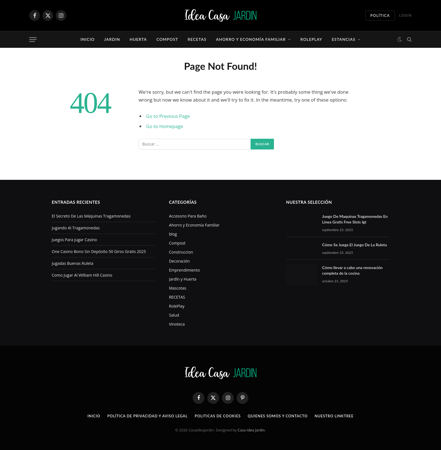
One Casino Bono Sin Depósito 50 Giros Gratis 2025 (99, 251)
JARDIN (112, 39)
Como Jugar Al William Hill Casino (82, 275)
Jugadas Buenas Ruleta (72, 263)
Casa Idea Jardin (251, 430)
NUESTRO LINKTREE (334, 416)
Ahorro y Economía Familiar (251, 39)
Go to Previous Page (168, 116)
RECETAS (197, 39)
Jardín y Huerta (183, 279)
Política (380, 15)
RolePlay (311, 39)
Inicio (87, 39)
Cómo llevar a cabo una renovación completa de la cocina (352, 270)
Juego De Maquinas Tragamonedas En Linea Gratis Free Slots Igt (355, 219)
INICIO (93, 416)
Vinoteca (177, 324)
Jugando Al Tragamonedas (76, 227)
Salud (174, 315)
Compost (167, 39)
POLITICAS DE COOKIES (218, 416)
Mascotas (177, 288)
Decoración (179, 261)
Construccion (181, 252)
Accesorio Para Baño (188, 216)
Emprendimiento (184, 270)
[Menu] (33, 39)
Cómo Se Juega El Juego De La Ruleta (354, 244)
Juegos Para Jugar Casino (74, 239)
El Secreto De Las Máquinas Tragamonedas (91, 216)
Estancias (344, 39)
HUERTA (138, 39)
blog (173, 234)
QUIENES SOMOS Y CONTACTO (278, 416)
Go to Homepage (164, 126)
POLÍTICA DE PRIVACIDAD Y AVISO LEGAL (147, 416)
